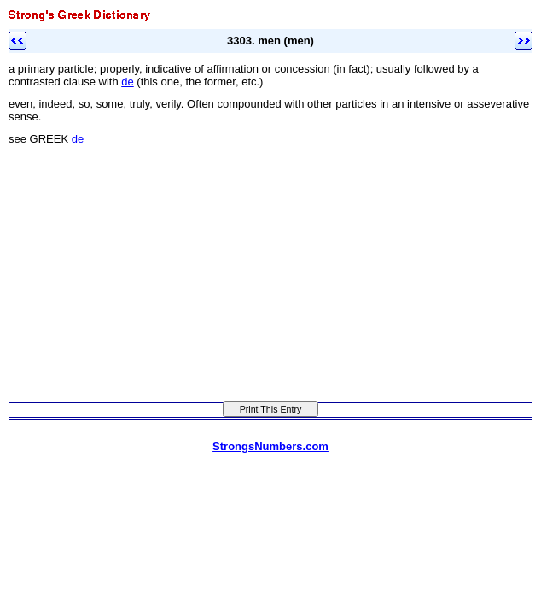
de (127, 81)
